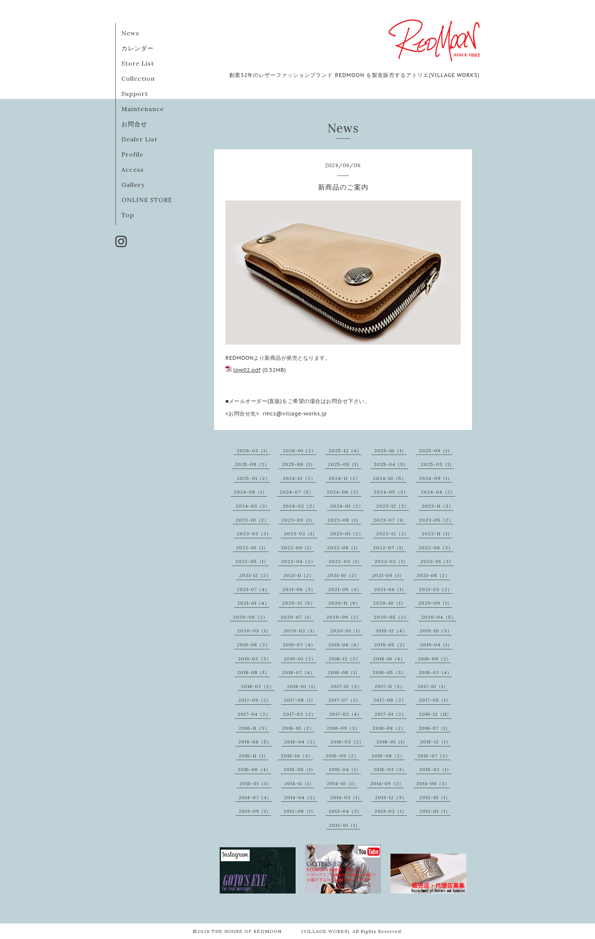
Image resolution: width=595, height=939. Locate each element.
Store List (137, 63)
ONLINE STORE (146, 200)
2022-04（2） (298, 561)
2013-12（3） (391, 797)
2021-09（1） (388, 575)
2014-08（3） (433, 783)
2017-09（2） (254, 700)
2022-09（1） (297, 547)
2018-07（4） (298, 672)
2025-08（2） (252, 464)
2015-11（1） (253, 756)
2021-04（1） (390, 589)
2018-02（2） (257, 686)
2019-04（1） (436, 644)
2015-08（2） (388, 756)
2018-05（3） (389, 672)
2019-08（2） (253, 644)
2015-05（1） (299, 769)
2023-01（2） (347, 533)
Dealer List (139, 139)
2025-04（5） (391, 464)
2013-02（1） (391, 811)
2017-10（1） (432, 686)
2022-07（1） (389, 547)
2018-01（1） (302, 686)
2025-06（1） (298, 464)
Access (132, 169)
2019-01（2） (300, 659)
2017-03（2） (299, 714)
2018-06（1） (344, 672)
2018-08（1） (253, 672)
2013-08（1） (299, 811)
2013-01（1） (434, 811)
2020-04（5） (438, 617)
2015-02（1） (435, 769)
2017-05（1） (435, 700)
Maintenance (142, 109)
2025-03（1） (437, 464)
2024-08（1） (250, 492)
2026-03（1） (253, 450)
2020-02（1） (300, 630)
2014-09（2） (387, 783)
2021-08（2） (433, 575)
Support (134, 93)
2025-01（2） (253, 478)
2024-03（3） (253, 506)
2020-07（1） (297, 617)
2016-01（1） (392, 742)
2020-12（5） (298, 603)
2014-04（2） (301, 797)
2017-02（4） (345, 714)
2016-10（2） (298, 728)
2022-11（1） (437, 533)
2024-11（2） (344, 478)
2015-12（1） (435, 742)
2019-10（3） (436, 630)
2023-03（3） (254, 533)
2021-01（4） (253, 603)
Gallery (133, 184)
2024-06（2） (344, 492)
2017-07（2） (344, 700)
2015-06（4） (254, 769)
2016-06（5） (255, 742)
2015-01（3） (255, 783)
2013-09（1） (255, 811)
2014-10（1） (342, 783)
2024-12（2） (299, 478)
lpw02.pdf (247, 370)
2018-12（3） (344, 659)
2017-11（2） (390, 686)
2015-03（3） (390, 769)
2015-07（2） (433, 756)
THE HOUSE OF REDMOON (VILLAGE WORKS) (280, 931)
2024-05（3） (391, 492)
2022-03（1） (345, 561)
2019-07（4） (299, 644)
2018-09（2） (434, 659)
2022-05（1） (252, 561)
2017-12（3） (346, 686)
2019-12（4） (391, 630)
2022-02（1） (391, 561)
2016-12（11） (435, 714)
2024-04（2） (438, 492)
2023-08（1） (344, 520)
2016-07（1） (434, 728)
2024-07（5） (297, 492)
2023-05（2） (436, 520)
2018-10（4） (389, 659)
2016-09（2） (343, 728)
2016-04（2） (301, 742)
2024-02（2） (300, 506)
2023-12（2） (392, 506)
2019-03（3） (254, 659)
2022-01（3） (437, 561)
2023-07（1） (389, 520)
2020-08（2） (250, 617)
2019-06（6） (345, 644)
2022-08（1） (343, 547)
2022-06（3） (436, 547)
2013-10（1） (434, 797)
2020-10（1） (389, 603)
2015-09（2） (342, 756)
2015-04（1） (345, 769)
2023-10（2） (252, 520)
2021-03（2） (435, 589)
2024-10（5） (389, 478)
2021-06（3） (299, 589)
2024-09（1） (435, 478)
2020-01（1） (346, 630)
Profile (132, 154)
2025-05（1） (344, 464)
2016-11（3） (254, 728)
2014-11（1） (299, 783)
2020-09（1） (435, 603)
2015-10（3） (297, 756)
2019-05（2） (391, 644)
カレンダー (137, 48)
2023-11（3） (437, 506)
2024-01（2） (347, 506)
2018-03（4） (435, 672)
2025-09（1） (435, 450)
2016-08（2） (389, 728)
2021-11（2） (298, 575)
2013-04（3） (345, 811)
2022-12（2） (392, 533)
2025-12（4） (345, 450)
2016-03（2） (347, 742)
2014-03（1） (346, 797)
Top (127, 215)
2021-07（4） (253, 589)
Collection (138, 78)
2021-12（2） (255, 575)
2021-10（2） (343, 575)
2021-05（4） (345, 589)
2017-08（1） (300, 700)
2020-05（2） (391, 617)
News (130, 33)
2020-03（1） (254, 630)
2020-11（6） (344, 603)
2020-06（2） (343, 617)
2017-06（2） (389, 700)
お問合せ (134, 124)
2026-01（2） (299, 450)
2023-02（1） (300, 533)
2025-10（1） (390, 450)
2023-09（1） (298, 520)
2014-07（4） (255, 797)
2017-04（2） (254, 714)
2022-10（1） (252, 547)
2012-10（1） (344, 825)
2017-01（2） (390, 714)
